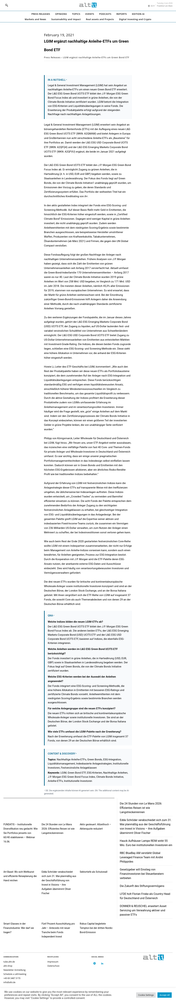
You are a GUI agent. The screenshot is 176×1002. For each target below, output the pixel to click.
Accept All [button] (165, 995)
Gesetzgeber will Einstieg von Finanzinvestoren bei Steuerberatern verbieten (142, 874)
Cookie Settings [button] (146, 995)
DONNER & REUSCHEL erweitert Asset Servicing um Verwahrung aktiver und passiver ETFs (143, 910)
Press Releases (52, 57)
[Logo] (88, 5)
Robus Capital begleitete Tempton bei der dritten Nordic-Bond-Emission (96, 928)
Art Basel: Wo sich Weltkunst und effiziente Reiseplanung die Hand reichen (20, 876)
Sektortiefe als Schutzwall (93, 871)
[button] (6, 5)
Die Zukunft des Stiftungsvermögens (142, 886)
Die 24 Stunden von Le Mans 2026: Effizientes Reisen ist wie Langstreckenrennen (58, 828)
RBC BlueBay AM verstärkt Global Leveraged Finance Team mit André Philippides (141, 857)
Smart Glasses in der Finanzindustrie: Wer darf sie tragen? (18, 928)
